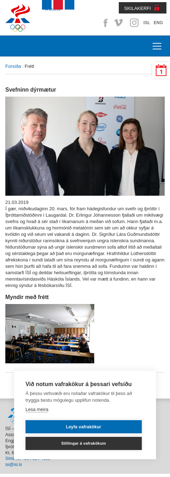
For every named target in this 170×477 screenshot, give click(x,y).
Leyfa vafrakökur (83, 426)
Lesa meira (37, 409)
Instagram (134, 22)
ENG (158, 22)
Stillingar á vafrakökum (83, 443)
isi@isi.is (13, 464)
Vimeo (119, 22)
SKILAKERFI (137, 8)
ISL (146, 22)
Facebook (104, 22)
